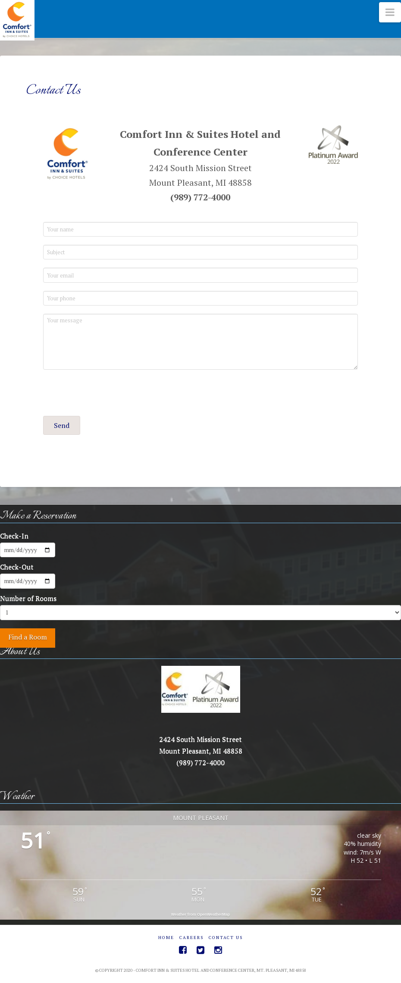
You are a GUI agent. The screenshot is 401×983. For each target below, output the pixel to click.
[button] (61, 425)
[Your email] (200, 275)
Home (166, 937)
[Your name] (200, 229)
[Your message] (200, 342)
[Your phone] (200, 298)
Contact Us (226, 937)
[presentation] (108, 395)
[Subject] (200, 252)
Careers (191, 937)
